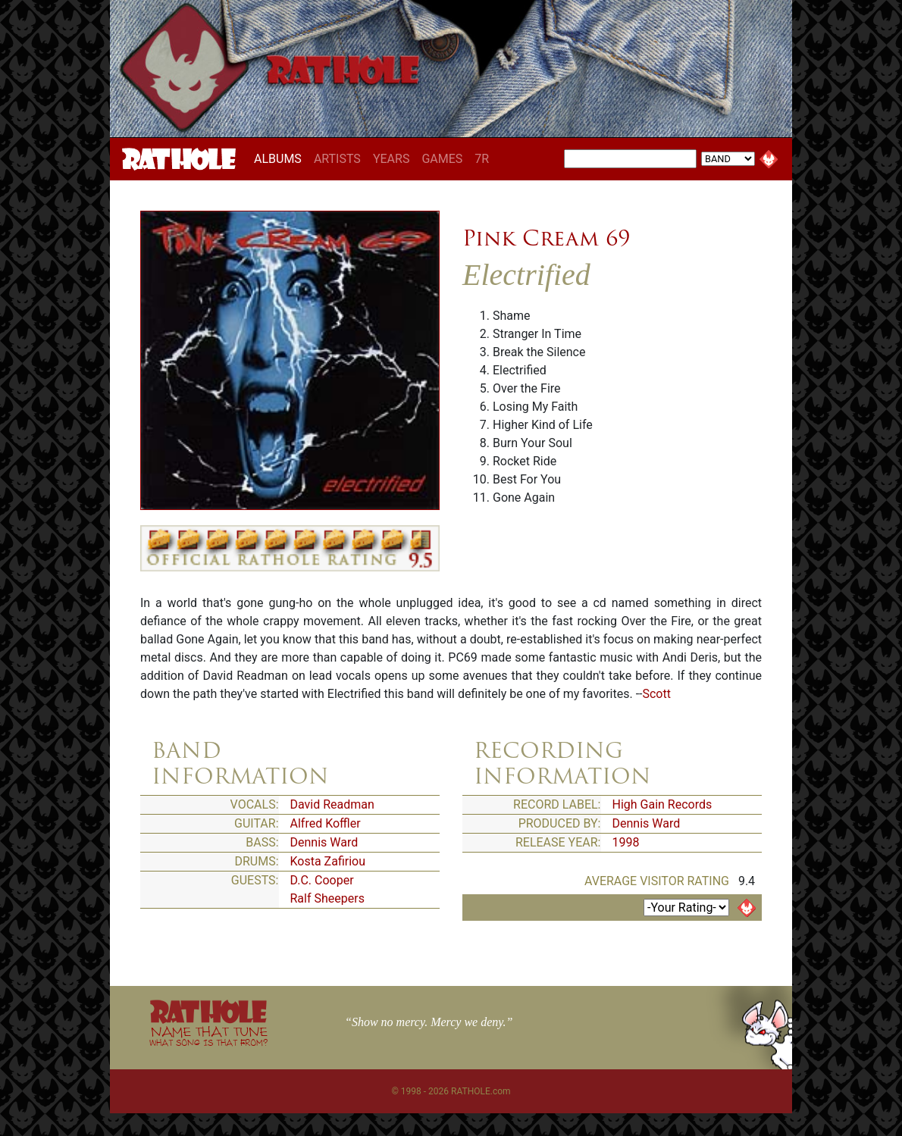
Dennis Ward (324, 842)
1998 (626, 842)
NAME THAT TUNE (208, 1035)
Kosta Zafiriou (328, 861)
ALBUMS (281, 158)
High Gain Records (662, 804)
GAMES (441, 159)
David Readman (332, 804)
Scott (656, 694)
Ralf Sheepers (327, 898)
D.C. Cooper (322, 880)
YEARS (391, 159)
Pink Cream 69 (546, 238)
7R (481, 159)
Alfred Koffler (325, 823)
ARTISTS (337, 159)
